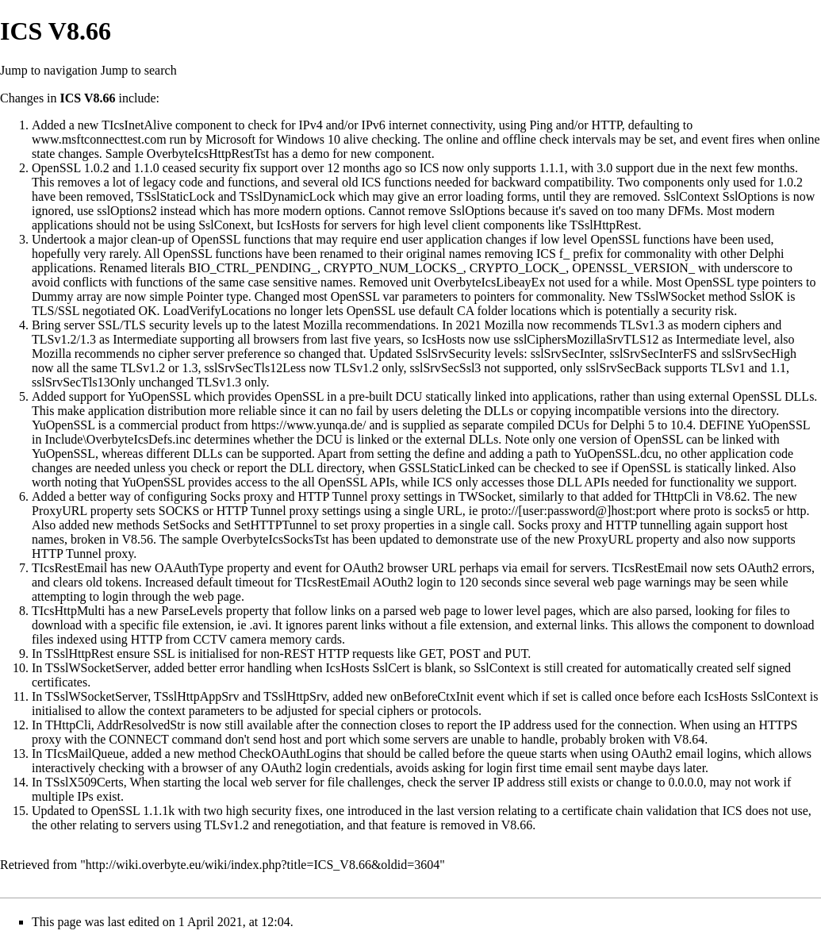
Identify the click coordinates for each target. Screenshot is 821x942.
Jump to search (139, 70)
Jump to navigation (49, 70)
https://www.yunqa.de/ (308, 425)
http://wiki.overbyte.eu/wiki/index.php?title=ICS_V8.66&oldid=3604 (262, 864)
